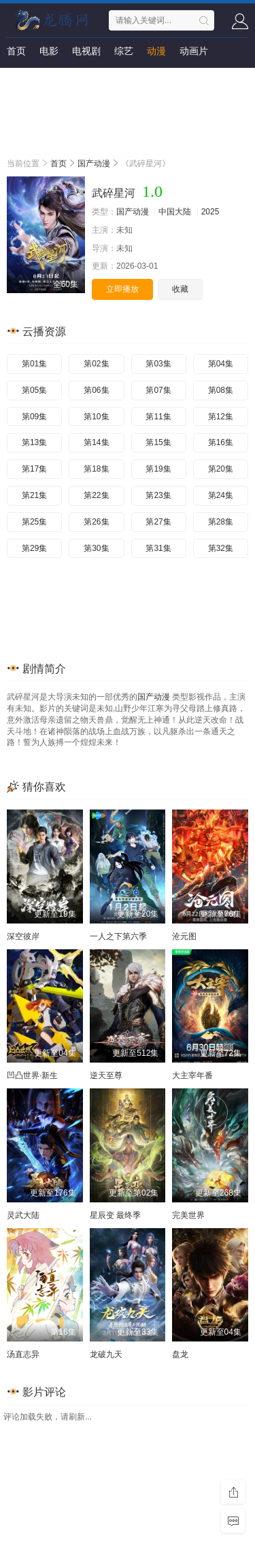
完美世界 (188, 1215)
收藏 (180, 289)
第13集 (34, 442)
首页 (16, 50)
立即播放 (122, 289)
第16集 (220, 442)
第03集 (158, 363)
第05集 (34, 390)
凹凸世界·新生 (32, 1075)
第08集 (220, 390)
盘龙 (180, 1354)
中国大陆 (174, 211)
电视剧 (86, 50)
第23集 (158, 495)
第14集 (96, 442)
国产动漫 (94, 163)
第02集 (96, 363)
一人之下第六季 (118, 936)
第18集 (96, 469)
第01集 (34, 363)
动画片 (194, 50)
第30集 (96, 548)
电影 (48, 50)
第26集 (96, 522)
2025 (210, 211)
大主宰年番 (192, 1075)
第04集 (220, 363)
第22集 (96, 495)
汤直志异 (23, 1354)
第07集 (158, 390)
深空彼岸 (23, 936)
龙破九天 (106, 1354)
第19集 (158, 469)
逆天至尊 (106, 1075)
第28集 (220, 522)
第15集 (158, 442)
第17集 (34, 469)
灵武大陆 (23, 1215)
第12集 (220, 416)
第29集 (34, 548)
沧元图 (184, 936)
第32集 (220, 548)
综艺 (123, 50)
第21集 (34, 495)
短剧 (16, 78)
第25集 (34, 522)
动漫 (156, 50)
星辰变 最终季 (115, 1215)
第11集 (158, 416)
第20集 (220, 469)
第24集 (220, 495)
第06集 (96, 390)
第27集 (158, 522)
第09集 (34, 416)
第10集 (96, 416)
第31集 (158, 548)
